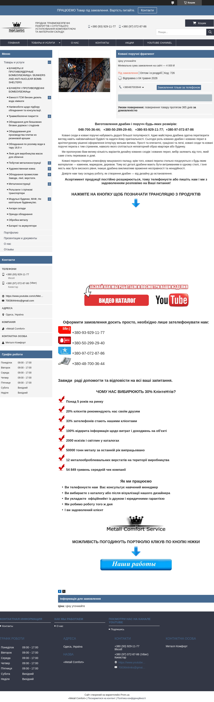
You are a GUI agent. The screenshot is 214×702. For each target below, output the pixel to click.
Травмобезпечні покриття (23, 116)
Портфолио (11, 232)
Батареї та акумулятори (23, 225)
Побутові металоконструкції (25, 162)
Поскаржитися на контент (101, 698)
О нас (75, 42)
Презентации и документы (20, 238)
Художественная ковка (22, 168)
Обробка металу (18, 219)
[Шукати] (210, 32)
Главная (14, 42)
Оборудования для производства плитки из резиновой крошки (23, 135)
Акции (129, 42)
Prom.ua (125, 695)
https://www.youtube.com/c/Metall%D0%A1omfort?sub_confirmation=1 (25, 296)
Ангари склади (17, 208)
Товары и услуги (43, 42)
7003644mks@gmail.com (20, 300)
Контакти (147, 10)
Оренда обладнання (20, 214)
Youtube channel (159, 42)
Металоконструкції (19, 183)
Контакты (102, 42)
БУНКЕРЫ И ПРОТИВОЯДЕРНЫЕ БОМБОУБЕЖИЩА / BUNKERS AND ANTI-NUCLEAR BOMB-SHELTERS (27, 75)
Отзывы (9, 249)
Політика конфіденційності (131, 698)
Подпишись (117, 629)
